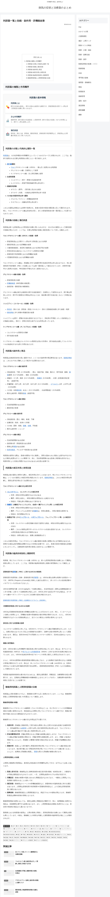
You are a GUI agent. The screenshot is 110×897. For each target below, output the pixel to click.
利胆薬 (5, 156)
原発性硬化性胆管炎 (54, 832)
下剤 (27, 832)
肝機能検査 (11, 284)
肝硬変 (35, 578)
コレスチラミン (12, 492)
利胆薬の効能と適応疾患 (35, 67)
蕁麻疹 (39, 378)
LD (21, 826)
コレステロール (18, 829)
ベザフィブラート (37, 518)
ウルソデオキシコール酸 (62, 826)
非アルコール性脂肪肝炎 (31, 652)
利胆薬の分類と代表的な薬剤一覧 (38, 64)
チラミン (27, 829)
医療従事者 (68, 358)
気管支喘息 (11, 450)
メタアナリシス (19, 832)
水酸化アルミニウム (60, 835)
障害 (15, 447)
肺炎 (24, 394)
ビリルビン (55, 384)
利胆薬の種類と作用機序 (34, 61)
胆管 (14, 572)
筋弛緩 (6, 837)
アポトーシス (50, 826)
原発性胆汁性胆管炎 (9, 835)
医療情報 (6, 826)
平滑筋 (23, 835)
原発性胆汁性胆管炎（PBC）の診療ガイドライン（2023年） (25, 601)
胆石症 (9, 310)
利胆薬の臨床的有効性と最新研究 (38, 75)
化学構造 (45, 832)
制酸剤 (9, 505)
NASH (33, 826)
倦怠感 (19, 390)
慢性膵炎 (10, 313)
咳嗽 (24, 426)
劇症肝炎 (38, 832)
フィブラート (24, 518)
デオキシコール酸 (36, 829)
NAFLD (27, 826)
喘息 (18, 835)
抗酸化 (43, 835)
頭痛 (29, 426)
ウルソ (13, 167)
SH (38, 826)
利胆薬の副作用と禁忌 (35, 70)
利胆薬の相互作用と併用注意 (37, 72)
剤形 (32, 832)
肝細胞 (31, 837)
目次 (35, 57)
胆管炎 (54, 837)
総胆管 (23, 728)
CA (17, 826)
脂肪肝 (60, 837)
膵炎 (65, 837)
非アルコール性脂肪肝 (27, 840)
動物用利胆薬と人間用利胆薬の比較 (39, 78)
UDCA (43, 826)
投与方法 (37, 835)
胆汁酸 (9, 164)
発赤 (69, 835)
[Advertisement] (37, 39)
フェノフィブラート (65, 829)
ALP (13, 826)
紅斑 (11, 837)
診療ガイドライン (15, 840)
